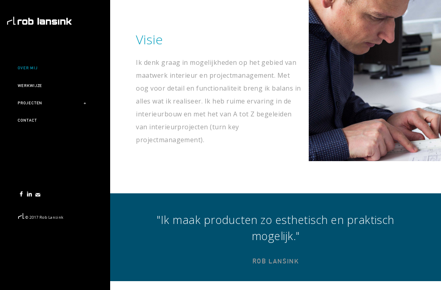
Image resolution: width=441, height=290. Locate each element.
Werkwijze (30, 85)
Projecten (30, 103)
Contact (27, 120)
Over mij (28, 68)
